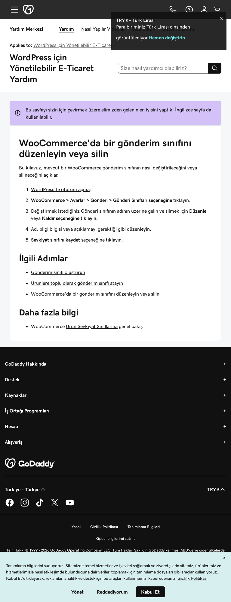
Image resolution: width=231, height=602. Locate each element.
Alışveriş (13, 441)
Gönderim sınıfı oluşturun (58, 272)
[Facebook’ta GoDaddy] (9, 505)
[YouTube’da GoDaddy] (70, 505)
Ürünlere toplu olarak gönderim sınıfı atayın (77, 283)
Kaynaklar (15, 395)
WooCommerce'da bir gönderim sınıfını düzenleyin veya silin (95, 293)
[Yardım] (188, 10)
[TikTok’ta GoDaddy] (40, 505)
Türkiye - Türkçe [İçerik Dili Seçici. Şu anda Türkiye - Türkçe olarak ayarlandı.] (26, 489)
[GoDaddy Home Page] (30, 463)
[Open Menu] (12, 9)
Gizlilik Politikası (104, 527)
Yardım (66, 28)
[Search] (214, 68)
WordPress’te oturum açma (60, 189)
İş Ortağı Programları (27, 410)
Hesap (11, 426)
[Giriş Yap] (204, 10)
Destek (12, 379)
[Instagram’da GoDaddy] (24, 505)
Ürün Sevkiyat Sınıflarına (92, 326)
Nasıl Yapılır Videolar (103, 28)
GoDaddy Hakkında (25, 363)
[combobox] (163, 68)
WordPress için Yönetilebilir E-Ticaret (72, 45)
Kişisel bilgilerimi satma (115, 538)
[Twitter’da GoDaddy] (55, 505)
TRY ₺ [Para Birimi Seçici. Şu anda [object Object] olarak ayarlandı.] (216, 489)
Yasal (76, 527)
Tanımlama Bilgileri (144, 527)
